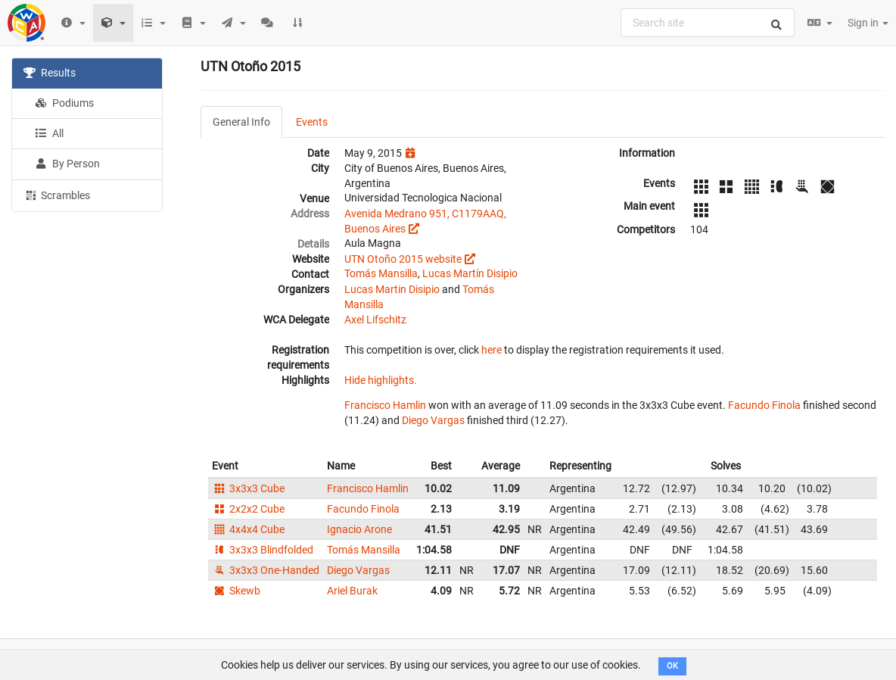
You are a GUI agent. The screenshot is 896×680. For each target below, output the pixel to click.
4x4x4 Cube (248, 529)
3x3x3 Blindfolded (262, 550)
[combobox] (708, 22)
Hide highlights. (380, 380)
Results (49, 73)
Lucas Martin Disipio (392, 289)
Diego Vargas (433, 420)
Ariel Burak (352, 591)
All (49, 133)
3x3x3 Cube (248, 488)
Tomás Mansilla (381, 273)
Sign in (868, 23)
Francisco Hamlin (385, 405)
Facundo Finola (764, 405)
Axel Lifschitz (375, 319)
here (491, 350)
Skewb (236, 591)
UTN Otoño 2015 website (403, 259)
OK (672, 666)
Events (312, 122)
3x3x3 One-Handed (265, 570)
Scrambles (56, 194)
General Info (241, 122)
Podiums (64, 103)
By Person (67, 164)
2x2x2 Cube (248, 509)
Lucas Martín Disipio (470, 273)
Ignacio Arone (359, 529)
